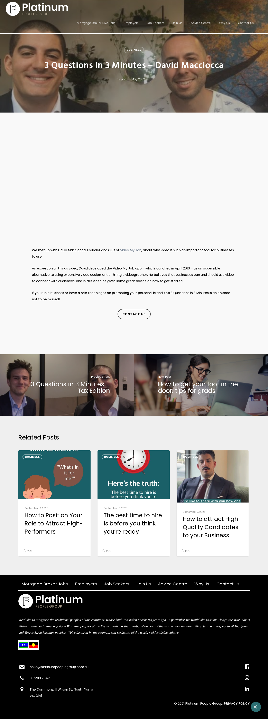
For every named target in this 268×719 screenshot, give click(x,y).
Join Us (177, 23)
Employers (131, 23)
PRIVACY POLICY (237, 703)
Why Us (224, 23)
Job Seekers (155, 23)
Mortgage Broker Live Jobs (96, 23)
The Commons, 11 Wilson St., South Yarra (61, 689)
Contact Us (246, 23)
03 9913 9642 (40, 678)
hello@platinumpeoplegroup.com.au (59, 667)
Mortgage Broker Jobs (44, 584)
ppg (124, 79)
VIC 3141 (36, 695)
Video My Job (130, 250)
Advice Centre (201, 23)
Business (134, 49)
